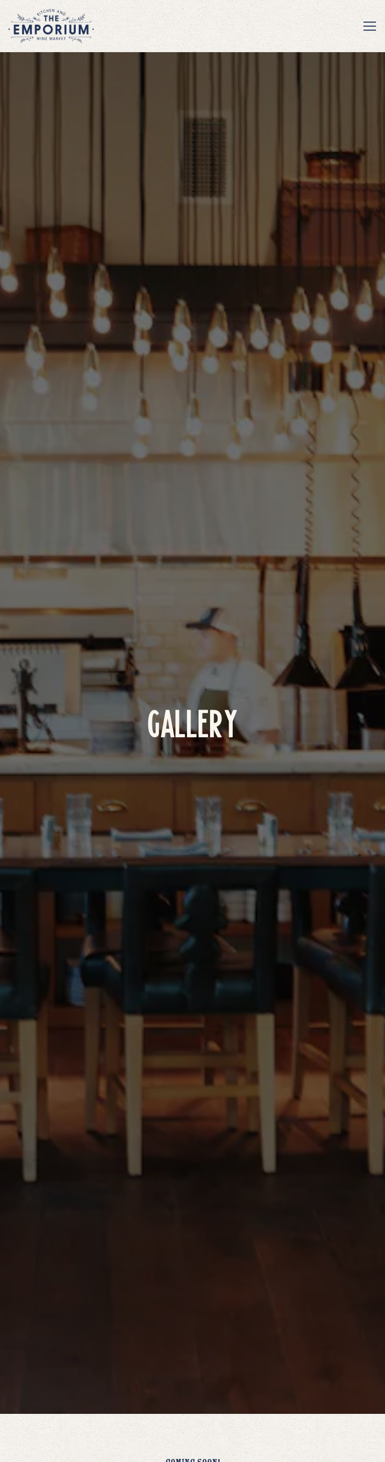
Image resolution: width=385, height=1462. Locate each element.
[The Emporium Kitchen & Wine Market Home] (51, 26)
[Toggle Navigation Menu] (369, 26)
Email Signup (192, 1446)
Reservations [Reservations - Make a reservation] (192, 1415)
